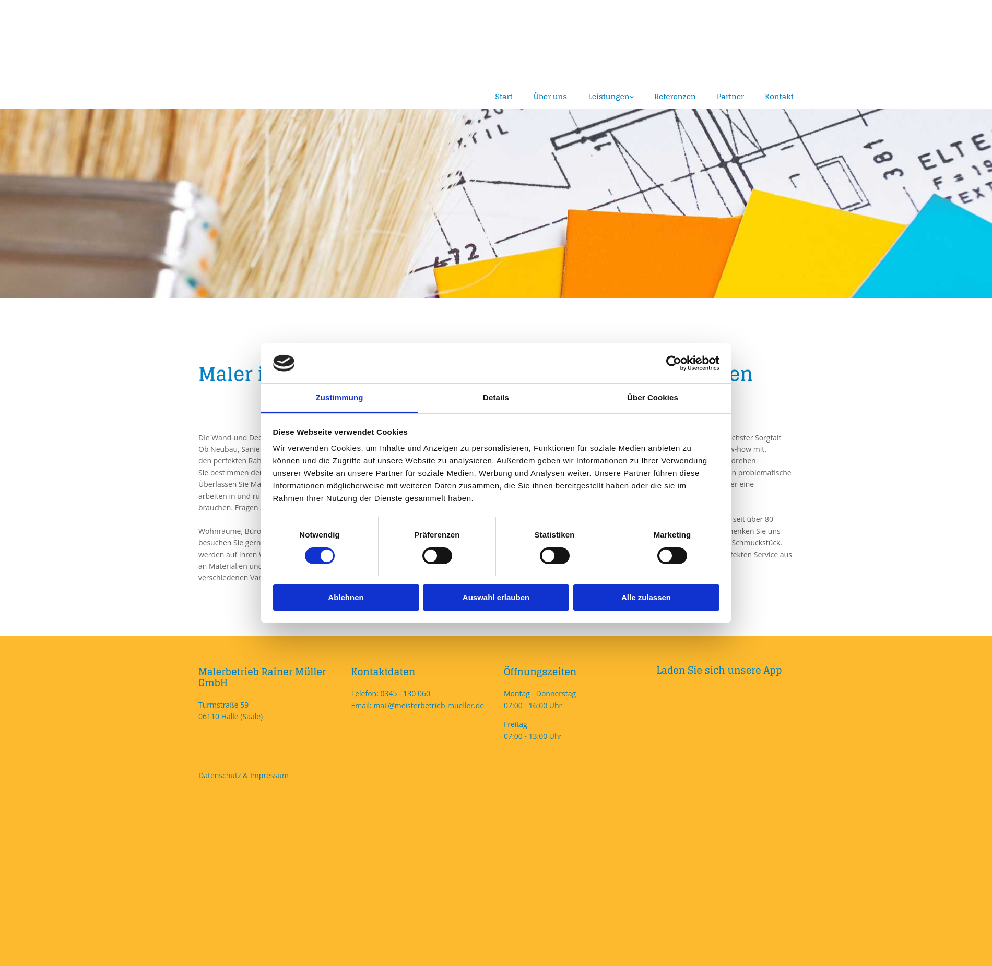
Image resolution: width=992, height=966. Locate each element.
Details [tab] (496, 397)
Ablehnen (345, 597)
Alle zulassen (646, 597)
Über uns (551, 96)
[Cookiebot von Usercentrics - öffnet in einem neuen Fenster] (673, 363)
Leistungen (608, 96)
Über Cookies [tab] (652, 397)
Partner (730, 96)
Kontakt (779, 96)
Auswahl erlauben (496, 597)
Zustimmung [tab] (339, 397)
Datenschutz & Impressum (243, 775)
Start (504, 96)
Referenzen (675, 96)
